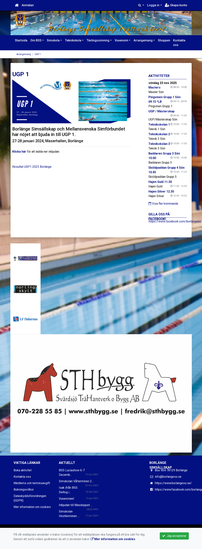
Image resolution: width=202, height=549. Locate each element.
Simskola (53, 40)
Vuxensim (121, 40)
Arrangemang (143, 40)
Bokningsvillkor (24, 489)
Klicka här (19, 151)
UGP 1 (38, 54)
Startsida (21, 40)
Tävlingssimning (98, 40)
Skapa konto (176, 5)
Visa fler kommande (163, 203)
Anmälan (28, 5)
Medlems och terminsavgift (32, 483)
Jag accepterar (174, 536)
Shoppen (164, 40)
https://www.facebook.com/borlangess (174, 221)
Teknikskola (73, 40)
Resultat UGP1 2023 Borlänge (31, 167)
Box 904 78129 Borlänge (171, 470)
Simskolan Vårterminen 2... (76, 481)
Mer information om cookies (32, 507)
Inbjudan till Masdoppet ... (75, 505)
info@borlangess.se (168, 476)
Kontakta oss (179, 43)
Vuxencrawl (66, 498)
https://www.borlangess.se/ (173, 483)
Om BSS (35, 40)
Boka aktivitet (22, 470)
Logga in (153, 5)
